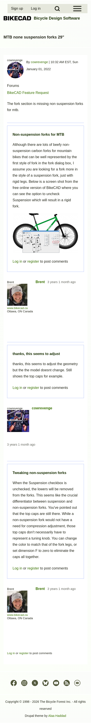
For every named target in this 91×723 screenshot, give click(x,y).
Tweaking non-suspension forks (39, 473)
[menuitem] (17, 8)
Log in (17, 568)
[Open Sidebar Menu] (77, 8)
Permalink (45, 361)
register (33, 568)
